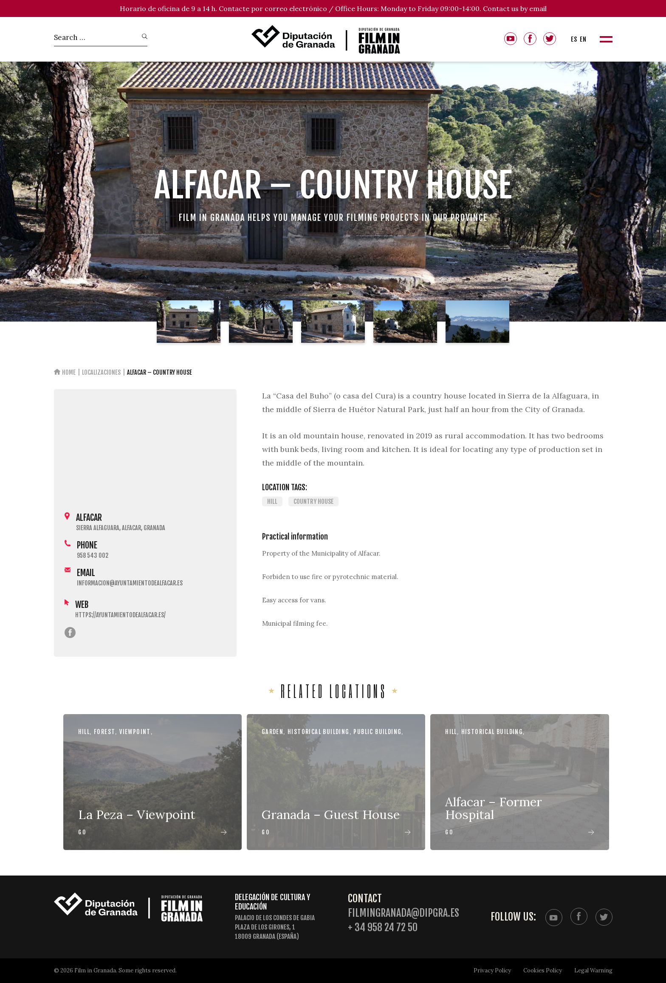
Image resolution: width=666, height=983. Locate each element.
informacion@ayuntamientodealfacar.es (130, 583)
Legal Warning (593, 970)
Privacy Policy (492, 970)
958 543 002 (92, 555)
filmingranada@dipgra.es (403, 913)
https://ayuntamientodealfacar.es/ (120, 615)
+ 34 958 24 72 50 (383, 927)
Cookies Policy (542, 970)
